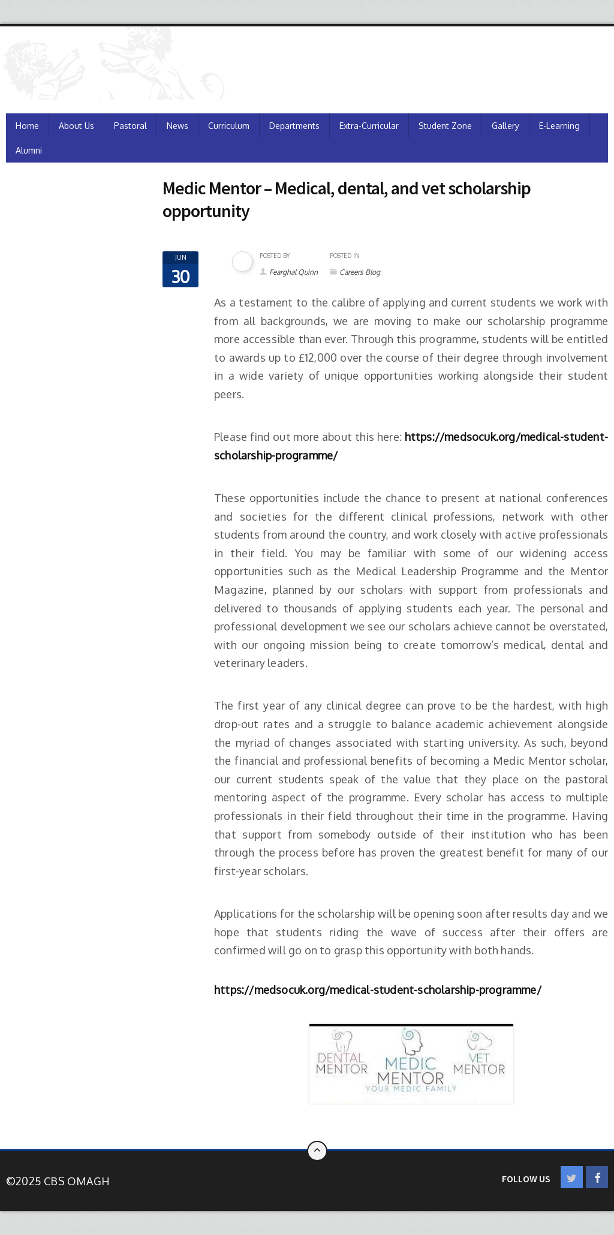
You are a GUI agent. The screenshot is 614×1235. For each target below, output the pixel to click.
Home (27, 126)
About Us (76, 126)
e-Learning (559, 126)
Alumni (29, 150)
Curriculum (228, 126)
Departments (294, 126)
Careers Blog (359, 272)
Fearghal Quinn (293, 272)
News (177, 126)
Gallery (505, 126)
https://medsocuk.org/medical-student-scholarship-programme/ (377, 989)
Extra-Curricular (369, 126)
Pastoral (130, 126)
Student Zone (445, 126)
